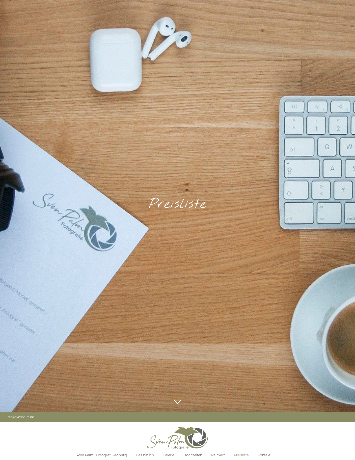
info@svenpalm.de (20, 417)
